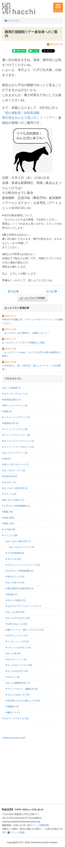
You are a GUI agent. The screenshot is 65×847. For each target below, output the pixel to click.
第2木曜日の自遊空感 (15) (19, 588)
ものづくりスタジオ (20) (15, 718)
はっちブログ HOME (32, 298)
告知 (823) (8, 517)
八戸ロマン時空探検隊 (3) (16, 506)
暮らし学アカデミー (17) (15, 464)
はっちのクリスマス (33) (19, 665)
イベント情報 (16, 832)
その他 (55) (8, 529)
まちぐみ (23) (13, 559)
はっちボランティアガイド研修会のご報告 (23, 342)
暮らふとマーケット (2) (15, 405)
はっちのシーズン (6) (13, 470)
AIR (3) (6, 458)
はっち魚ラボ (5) (15, 582)
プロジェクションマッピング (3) (23, 565)
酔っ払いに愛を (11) (13, 500)
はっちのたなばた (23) (18, 618)
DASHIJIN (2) (9, 476)
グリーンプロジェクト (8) (16, 435)
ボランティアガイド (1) (15, 393)
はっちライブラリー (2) (15, 452)
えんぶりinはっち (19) (17, 694)
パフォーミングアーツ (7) (16, 417)
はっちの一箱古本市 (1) (18, 541)
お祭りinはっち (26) (16, 624)
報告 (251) (8, 523)
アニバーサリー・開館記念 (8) (22, 689)
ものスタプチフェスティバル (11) (23, 606)
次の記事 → (53, 291)
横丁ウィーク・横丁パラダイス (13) (25, 630)
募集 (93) (7, 511)
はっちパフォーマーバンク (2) (18, 441)
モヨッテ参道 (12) (15, 600)
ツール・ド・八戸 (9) (17, 641)
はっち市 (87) (13, 653)
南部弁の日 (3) (10, 423)
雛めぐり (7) (13, 712)
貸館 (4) (7, 411)
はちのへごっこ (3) (16, 659)
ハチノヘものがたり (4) (18, 647)
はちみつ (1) (9, 482)
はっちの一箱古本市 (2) (15, 488)
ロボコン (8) (13, 677)
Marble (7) (12, 594)
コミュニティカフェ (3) (15, 429)
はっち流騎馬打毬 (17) (18, 683)
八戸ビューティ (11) (17, 635)
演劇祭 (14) (12, 706)
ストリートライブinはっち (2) (18, 447)
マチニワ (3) (9, 494)
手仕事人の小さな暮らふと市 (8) (23, 700)
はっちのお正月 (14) (17, 671)
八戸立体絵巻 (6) (15, 553)
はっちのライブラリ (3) (21, 547)
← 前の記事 (11, 291)
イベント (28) (10, 535)
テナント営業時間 (38, 825)
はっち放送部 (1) (11, 387)
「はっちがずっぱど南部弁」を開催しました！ (25, 333)
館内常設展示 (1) (11, 399)
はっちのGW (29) (15, 612)
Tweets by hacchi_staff (13, 737)
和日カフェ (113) (15, 576)
